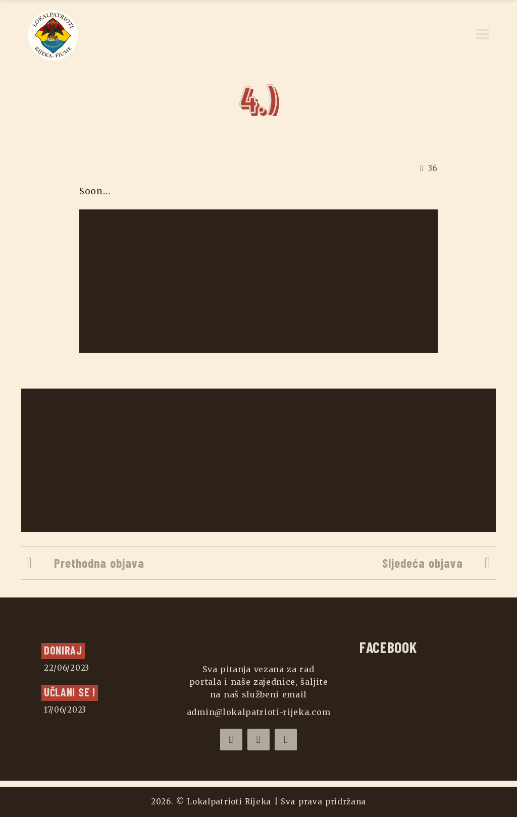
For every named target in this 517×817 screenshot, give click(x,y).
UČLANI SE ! (69, 691)
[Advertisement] (259, 281)
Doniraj (63, 650)
